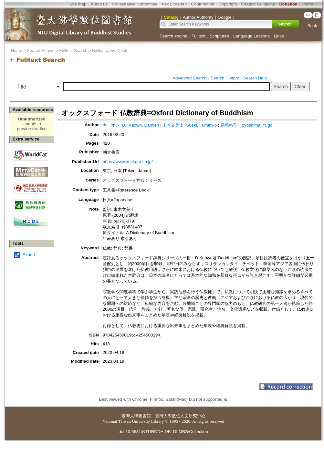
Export (29, 254)
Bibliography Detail (109, 50)
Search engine (173, 36)
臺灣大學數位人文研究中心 (180, 415)
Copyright (227, 4)
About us (99, 4)
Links (279, 36)
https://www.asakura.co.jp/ (128, 161)
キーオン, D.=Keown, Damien (131, 125)
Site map (78, 4)
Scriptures (219, 36)
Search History (225, 78)
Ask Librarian (174, 4)
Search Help (255, 78)
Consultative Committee (134, 4)
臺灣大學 (129, 415)
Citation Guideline (258, 4)
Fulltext (198, 36)
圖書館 (144, 415)
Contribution (202, 4)
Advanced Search (189, 78)
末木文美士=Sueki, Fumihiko (189, 125)
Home (307, 4)
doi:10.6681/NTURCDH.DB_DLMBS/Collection (163, 431)
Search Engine (40, 50)
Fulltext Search (73, 50)
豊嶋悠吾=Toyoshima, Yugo (246, 125)
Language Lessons (251, 36)
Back (312, 25)
